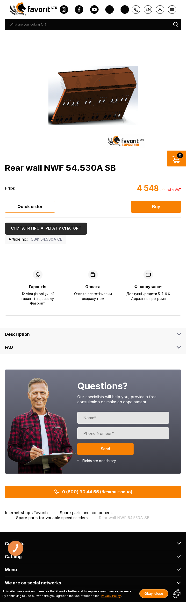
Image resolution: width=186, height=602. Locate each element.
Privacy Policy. (111, 596)
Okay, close (153, 593)
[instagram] (64, 9)
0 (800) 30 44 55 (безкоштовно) (93, 492)
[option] (93, 95)
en (148, 9)
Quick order (30, 206)
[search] (87, 24)
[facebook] (79, 9)
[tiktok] (125, 9)
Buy (156, 206)
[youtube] (94, 9)
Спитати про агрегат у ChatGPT (46, 228)
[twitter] (109, 9)
